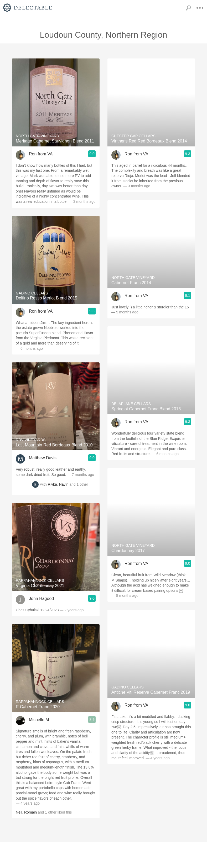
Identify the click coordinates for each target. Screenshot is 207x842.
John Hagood (41, 598)
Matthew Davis (42, 458)
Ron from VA (41, 154)
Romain (30, 812)
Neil (19, 812)
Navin (64, 484)
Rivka (52, 484)
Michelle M (39, 719)
